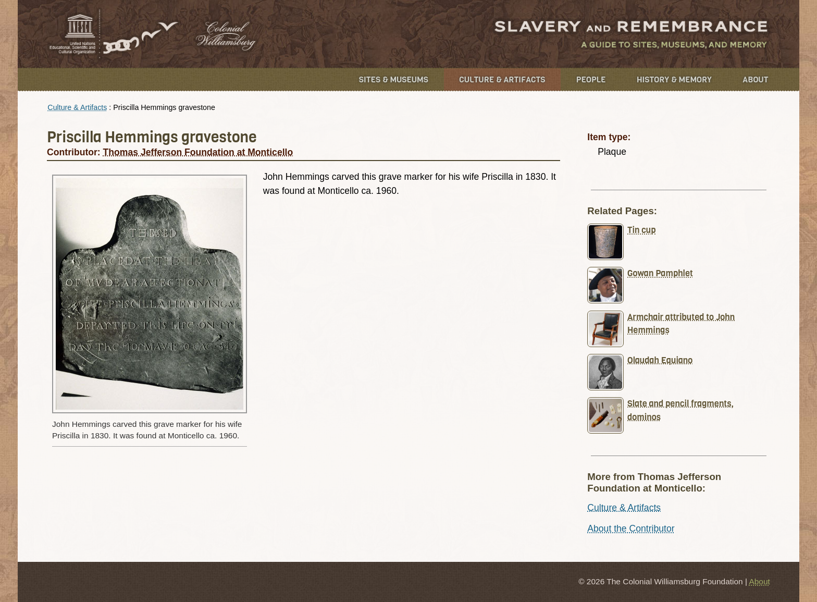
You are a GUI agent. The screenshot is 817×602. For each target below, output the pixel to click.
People (591, 79)
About (755, 79)
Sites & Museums (393, 79)
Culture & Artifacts (502, 79)
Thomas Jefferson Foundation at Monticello (198, 152)
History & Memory (674, 79)
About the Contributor (630, 528)
